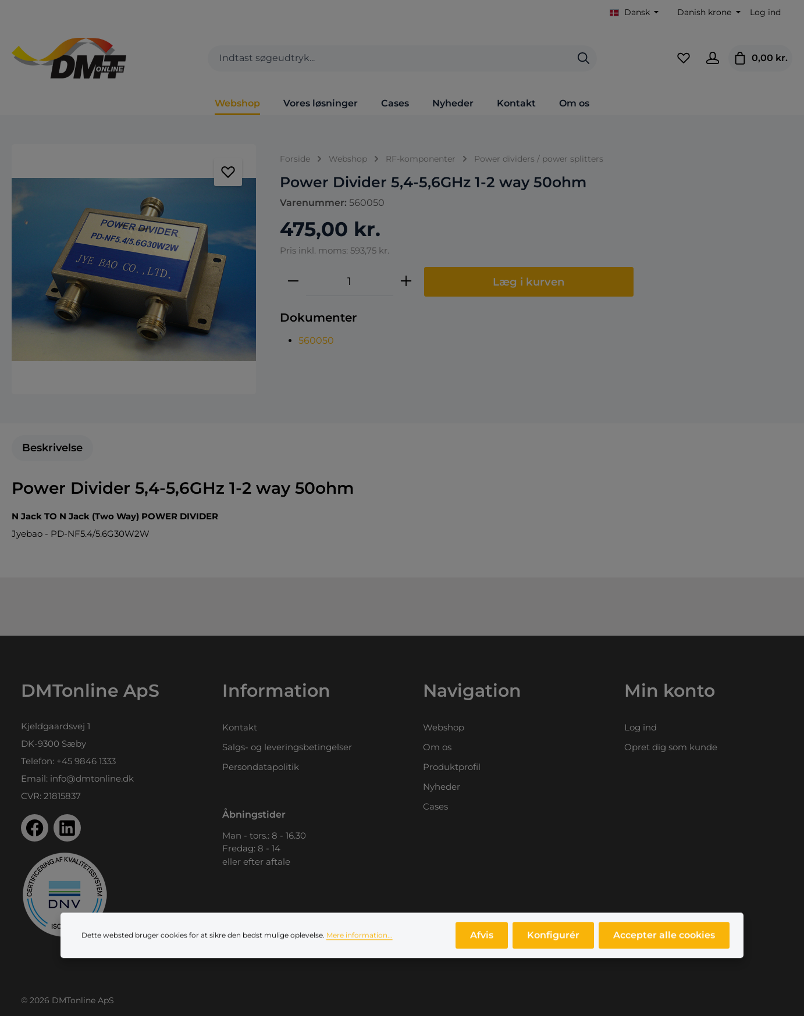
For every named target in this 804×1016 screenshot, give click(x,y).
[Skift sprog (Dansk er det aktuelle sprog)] (634, 12)
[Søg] (583, 58)
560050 (316, 340)
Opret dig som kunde (670, 747)
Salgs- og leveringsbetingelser (287, 747)
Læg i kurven (529, 281)
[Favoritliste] (683, 58)
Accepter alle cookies (664, 939)
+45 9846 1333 (86, 761)
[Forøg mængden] (406, 281)
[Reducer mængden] (293, 281)
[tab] (52, 448)
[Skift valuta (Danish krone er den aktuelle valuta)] (708, 12)
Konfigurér (553, 939)
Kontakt (239, 727)
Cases (435, 806)
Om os (437, 747)
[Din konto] (712, 58)
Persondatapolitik (260, 766)
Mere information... (359, 939)
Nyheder (441, 786)
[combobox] (389, 58)
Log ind (765, 12)
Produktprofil (452, 766)
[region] (134, 269)
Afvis (481, 939)
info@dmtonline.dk (92, 778)
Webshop (443, 727)
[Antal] (349, 281)
